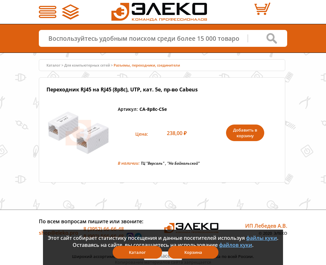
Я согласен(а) (163, 255)
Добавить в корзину (245, 133)
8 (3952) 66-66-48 (103, 228)
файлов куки (235, 244)
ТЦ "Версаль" (152, 163)
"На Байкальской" (183, 163)
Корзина (193, 252)
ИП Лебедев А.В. (266, 225)
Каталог (53, 65)
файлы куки (261, 237)
